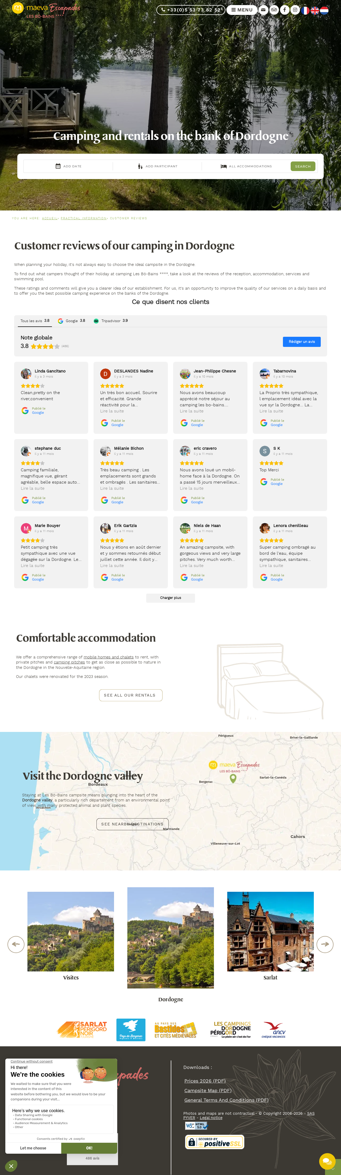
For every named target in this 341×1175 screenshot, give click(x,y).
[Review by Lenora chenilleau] (290, 525)
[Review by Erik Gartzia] (125, 525)
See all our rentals (129, 695)
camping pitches (69, 662)
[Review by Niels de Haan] (207, 525)
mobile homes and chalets (109, 657)
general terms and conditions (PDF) (226, 1100)
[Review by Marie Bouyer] (47, 525)
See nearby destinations (132, 823)
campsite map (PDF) (208, 1090)
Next (325, 944)
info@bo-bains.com (49, 1125)
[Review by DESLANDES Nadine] (133, 371)
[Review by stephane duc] (48, 448)
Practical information (84, 218)
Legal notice (211, 1117)
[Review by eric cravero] (205, 448)
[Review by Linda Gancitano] (50, 371)
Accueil (50, 218)
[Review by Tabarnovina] (284, 371)
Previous (16, 944)
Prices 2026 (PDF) (205, 1081)
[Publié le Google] (33, 410)
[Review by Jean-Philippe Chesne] (215, 371)
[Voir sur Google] (26, 373)
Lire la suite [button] (112, 411)
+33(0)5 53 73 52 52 (191, 10)
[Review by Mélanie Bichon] (129, 448)
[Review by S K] (276, 448)
